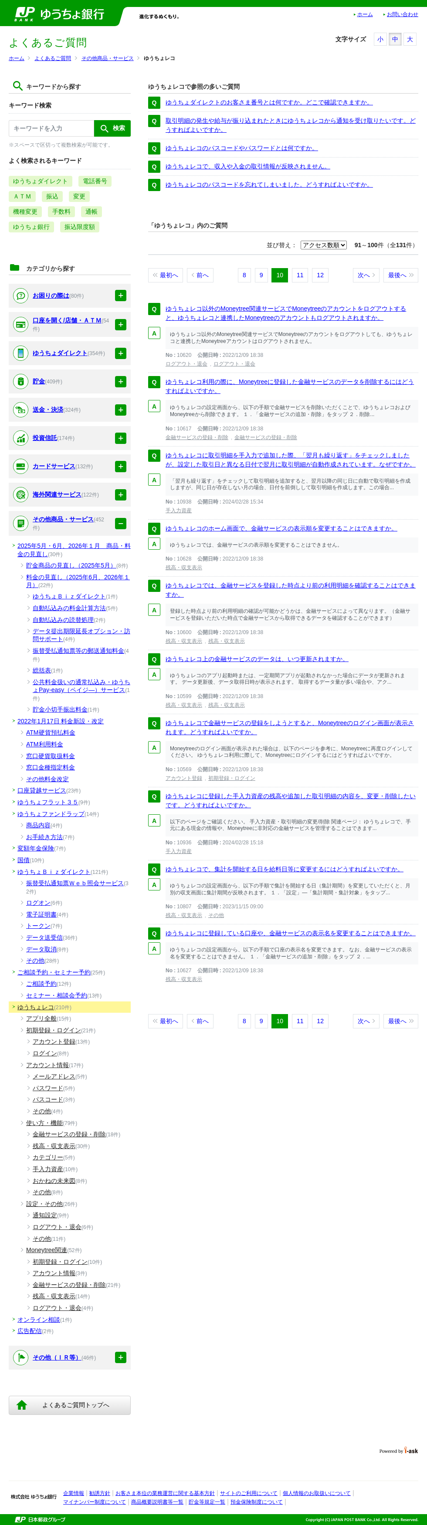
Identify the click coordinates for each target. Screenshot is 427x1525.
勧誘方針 (99, 1493)
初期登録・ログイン (231, 778)
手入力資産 (179, 510)
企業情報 (73, 1493)
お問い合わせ (402, 14)
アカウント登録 (184, 778)
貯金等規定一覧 (207, 1502)
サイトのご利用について (249, 1493)
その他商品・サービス (107, 58)
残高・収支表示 (184, 567)
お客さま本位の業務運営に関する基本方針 (165, 1493)
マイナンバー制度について (94, 1502)
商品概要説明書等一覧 (157, 1502)
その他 (216, 915)
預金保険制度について (256, 1502)
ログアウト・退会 (186, 364)
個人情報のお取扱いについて (317, 1493)
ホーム (365, 14)
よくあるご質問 (52, 58)
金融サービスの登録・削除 (197, 437)
